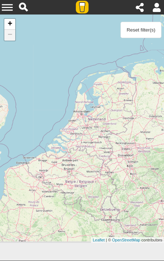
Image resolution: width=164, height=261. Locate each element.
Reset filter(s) (141, 30)
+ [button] (10, 24)
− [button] (10, 35)
